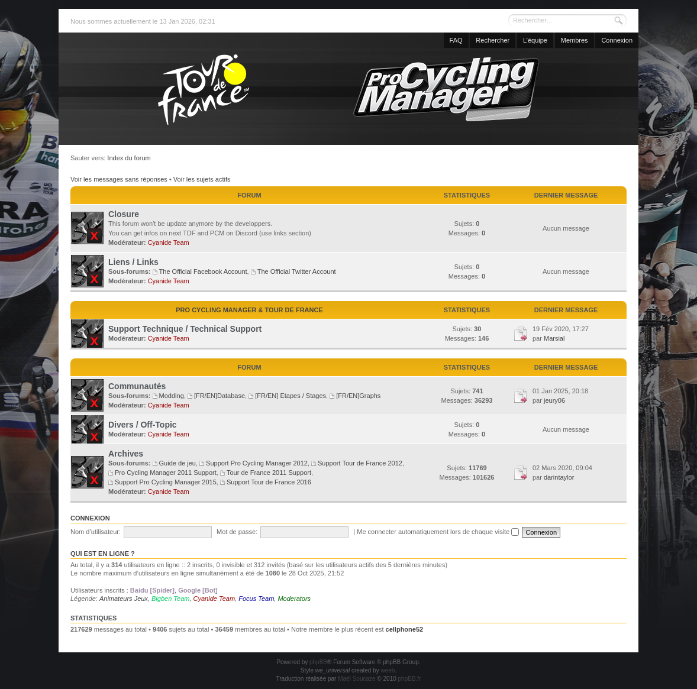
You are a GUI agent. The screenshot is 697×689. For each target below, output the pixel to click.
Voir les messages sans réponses (118, 179)
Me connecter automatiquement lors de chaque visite (438, 531)
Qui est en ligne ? (102, 553)
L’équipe (535, 40)
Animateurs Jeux (123, 598)
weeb (387, 670)
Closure (123, 214)
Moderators (294, 598)
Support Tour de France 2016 (269, 482)
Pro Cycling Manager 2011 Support (166, 472)
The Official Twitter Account (296, 271)
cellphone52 (405, 629)
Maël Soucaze (356, 678)
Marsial (554, 338)
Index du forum (128, 157)
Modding (171, 395)
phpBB (318, 662)
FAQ (456, 40)
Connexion (617, 40)
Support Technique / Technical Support (185, 329)
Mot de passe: (237, 531)
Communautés (137, 386)
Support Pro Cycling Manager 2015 (166, 482)
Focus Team (256, 598)
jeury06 (554, 400)
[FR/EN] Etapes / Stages (290, 395)
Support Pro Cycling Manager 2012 (257, 463)
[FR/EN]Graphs (358, 395)
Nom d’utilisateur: (95, 531)
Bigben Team (170, 598)
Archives (125, 453)
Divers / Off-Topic (142, 424)
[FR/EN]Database (219, 395)
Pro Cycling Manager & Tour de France (249, 309)
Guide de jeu (177, 463)
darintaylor (559, 477)
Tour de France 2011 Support (269, 472)
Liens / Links (133, 262)
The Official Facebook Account (203, 271)
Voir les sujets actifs (202, 179)
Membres (574, 40)
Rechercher (492, 40)
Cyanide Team (168, 242)
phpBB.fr (409, 678)
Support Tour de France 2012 (360, 463)
